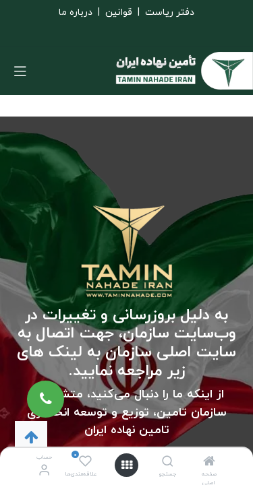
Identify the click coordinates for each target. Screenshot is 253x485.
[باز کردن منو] (126, 465)
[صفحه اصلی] (209, 463)
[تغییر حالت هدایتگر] (20, 71)
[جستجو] (167, 463)
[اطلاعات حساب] (44, 471)
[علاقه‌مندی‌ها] (85, 461)
